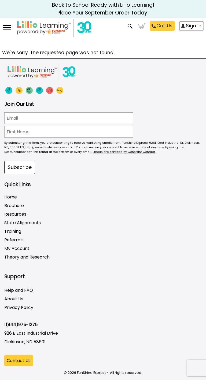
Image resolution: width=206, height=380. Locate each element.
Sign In (193, 26)
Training (12, 231)
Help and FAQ (18, 290)
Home (10, 197)
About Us (13, 299)
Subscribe (20, 167)
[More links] (7, 28)
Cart (141, 26)
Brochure (14, 205)
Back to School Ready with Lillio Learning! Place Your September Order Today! (103, 8)
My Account (17, 248)
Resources (15, 214)
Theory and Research (27, 257)
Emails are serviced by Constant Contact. (124, 152)
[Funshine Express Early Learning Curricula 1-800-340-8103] (103, 31)
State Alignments (22, 223)
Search (130, 26)
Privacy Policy (18, 307)
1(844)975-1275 (21, 325)
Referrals (14, 240)
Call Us (164, 26)
